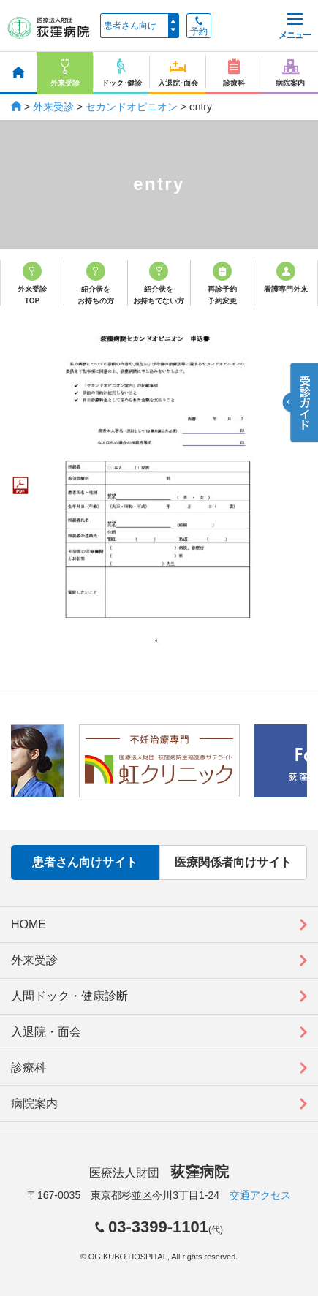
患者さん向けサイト (84, 862)
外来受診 (53, 107)
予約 (199, 26)
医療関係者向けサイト (233, 862)
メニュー (295, 26)
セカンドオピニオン (132, 107)
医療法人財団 (158, 1173)
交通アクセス (260, 1195)
